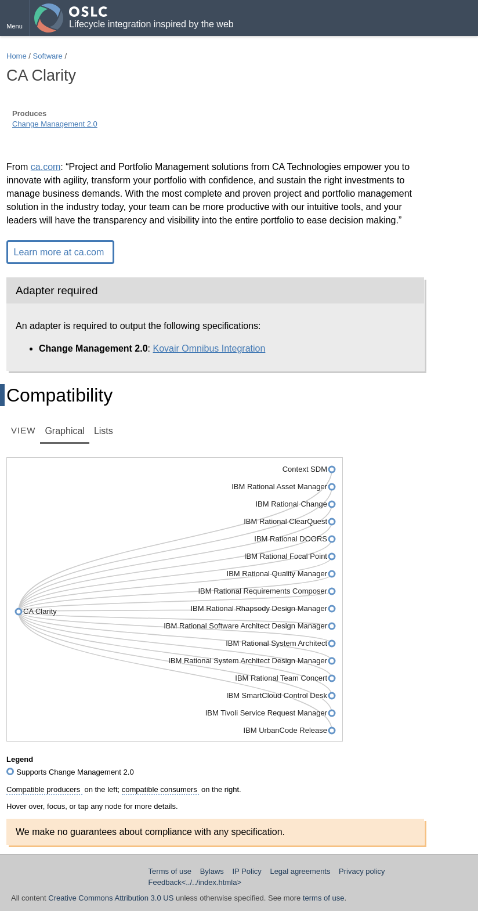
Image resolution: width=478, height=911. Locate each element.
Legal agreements (300, 871)
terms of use (324, 898)
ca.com (46, 167)
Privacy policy (362, 871)
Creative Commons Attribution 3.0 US (110, 898)
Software (48, 56)
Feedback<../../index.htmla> (195, 882)
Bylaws (212, 871)
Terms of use (170, 871)
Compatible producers (44, 789)
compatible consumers (161, 789)
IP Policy (246, 871)
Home (16, 56)
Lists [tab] (103, 431)
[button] (15, 18)
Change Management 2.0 (54, 124)
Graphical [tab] (64, 431)
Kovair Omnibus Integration (209, 348)
